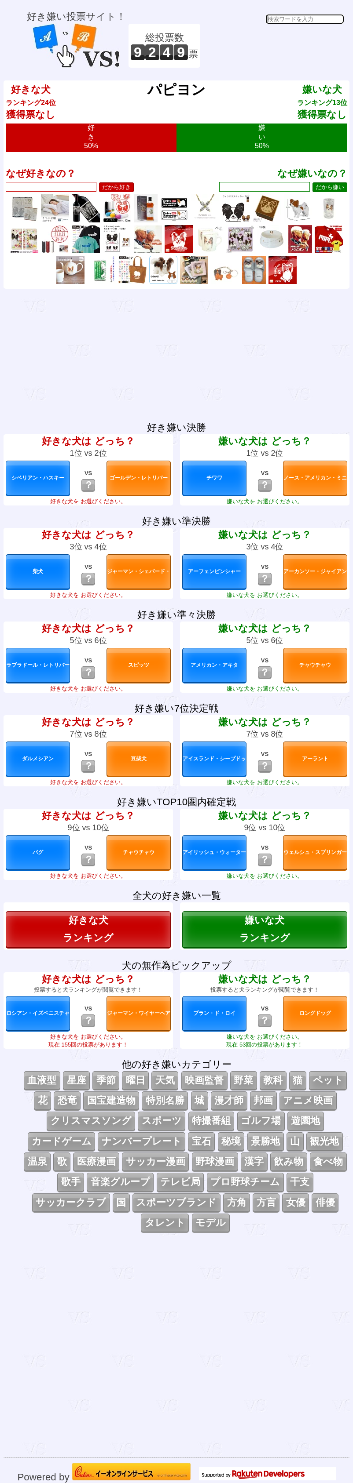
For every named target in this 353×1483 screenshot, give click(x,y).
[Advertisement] (273, 46)
